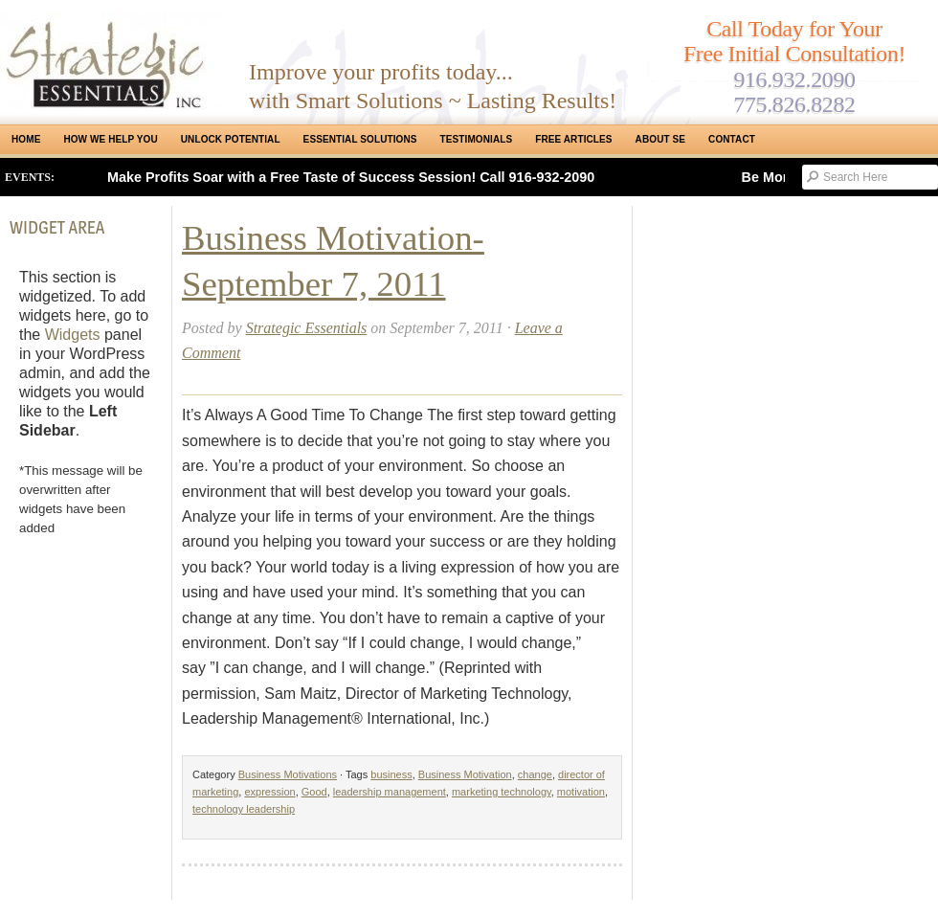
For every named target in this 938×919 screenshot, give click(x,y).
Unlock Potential (230, 139)
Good (314, 791)
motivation (581, 791)
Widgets (72, 334)
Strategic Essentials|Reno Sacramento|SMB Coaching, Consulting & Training (110, 60)
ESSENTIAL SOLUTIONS (360, 139)
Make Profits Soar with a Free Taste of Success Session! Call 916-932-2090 (350, 177)
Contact (731, 139)
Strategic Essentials (307, 328)
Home (25, 139)
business (391, 774)
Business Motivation (465, 774)
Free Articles (573, 139)
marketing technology (501, 791)
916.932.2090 (794, 79)
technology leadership (243, 809)
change (535, 774)
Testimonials (476, 139)
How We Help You (110, 139)
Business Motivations (287, 774)
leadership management (389, 791)
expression (269, 791)
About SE (660, 139)
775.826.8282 (794, 104)
